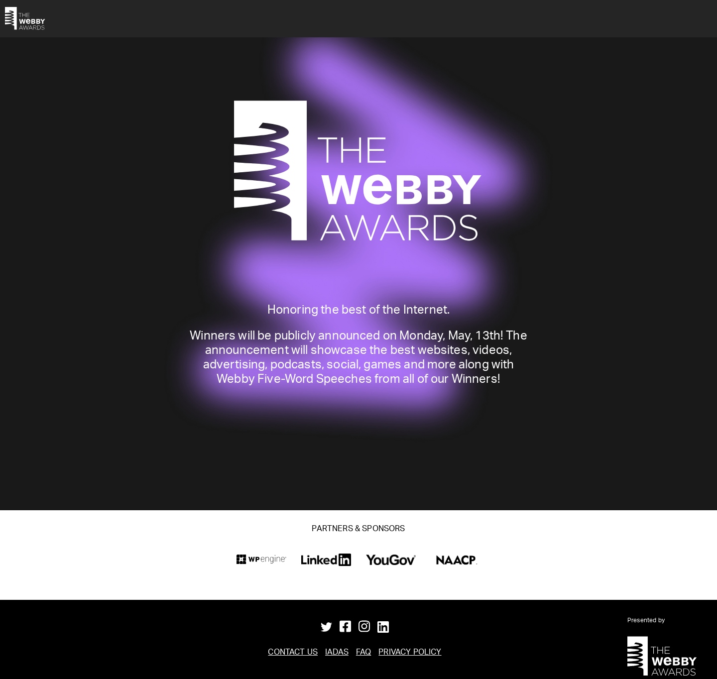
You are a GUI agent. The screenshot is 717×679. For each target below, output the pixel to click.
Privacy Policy (409, 653)
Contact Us (293, 653)
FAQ (363, 653)
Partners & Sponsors (358, 530)
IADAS (337, 653)
